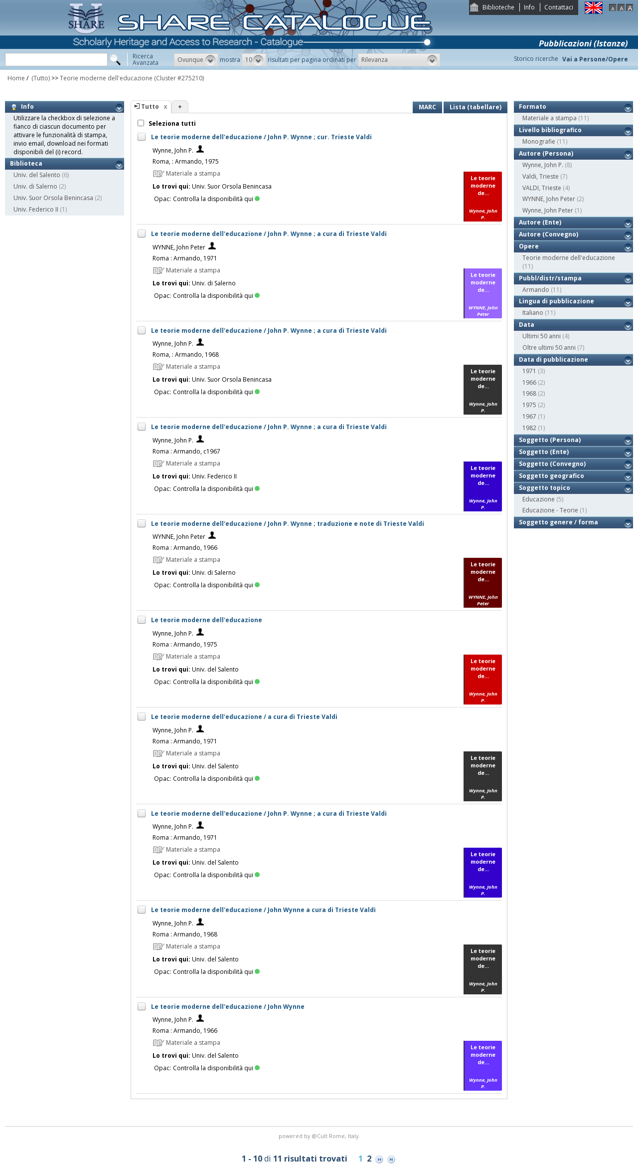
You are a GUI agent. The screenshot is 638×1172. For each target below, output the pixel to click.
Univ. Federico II (35, 209)
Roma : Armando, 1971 (185, 258)
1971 (529, 371)
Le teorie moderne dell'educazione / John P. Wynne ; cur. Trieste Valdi (261, 137)
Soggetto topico (544, 487)
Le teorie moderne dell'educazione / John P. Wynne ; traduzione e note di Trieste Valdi (287, 523)
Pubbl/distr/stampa (550, 278)
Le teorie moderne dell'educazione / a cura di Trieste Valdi (244, 716)
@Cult (320, 1136)
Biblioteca (26, 163)
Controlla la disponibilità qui (216, 199)
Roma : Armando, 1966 (185, 547)
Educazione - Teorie (550, 510)
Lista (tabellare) (475, 107)
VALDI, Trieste (541, 188)
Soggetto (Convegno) (552, 464)
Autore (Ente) (540, 222)
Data (526, 324)
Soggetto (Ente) (544, 452)
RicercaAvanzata (146, 59)
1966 (529, 382)
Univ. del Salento (36, 175)
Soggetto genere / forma (558, 522)
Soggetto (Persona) (550, 440)
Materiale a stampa (549, 118)
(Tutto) (40, 78)
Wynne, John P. (173, 150)
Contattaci (558, 7)
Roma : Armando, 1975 (185, 644)
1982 (529, 428)
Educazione (538, 499)
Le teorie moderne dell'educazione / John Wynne (228, 1006)
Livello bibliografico (550, 130)
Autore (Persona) (546, 153)
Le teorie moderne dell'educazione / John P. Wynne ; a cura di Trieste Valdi (269, 234)
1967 (529, 416)
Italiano (532, 312)
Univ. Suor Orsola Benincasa (53, 198)
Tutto (150, 106)
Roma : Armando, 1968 (185, 934)
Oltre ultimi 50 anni (549, 347)
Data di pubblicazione (553, 359)
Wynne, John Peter (547, 210)
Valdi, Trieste (540, 176)
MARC (427, 107)
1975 (529, 405)
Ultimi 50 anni (541, 336)
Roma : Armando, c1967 (186, 451)
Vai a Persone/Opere (595, 59)
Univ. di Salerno (35, 186)
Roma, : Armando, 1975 (186, 161)
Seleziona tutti (171, 123)
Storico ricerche (536, 58)
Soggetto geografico (551, 475)
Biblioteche (498, 7)
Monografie (538, 141)
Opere (529, 246)
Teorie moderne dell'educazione (106, 78)
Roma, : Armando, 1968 (186, 354)
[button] (196, 59)
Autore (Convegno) (548, 234)
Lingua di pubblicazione (556, 301)
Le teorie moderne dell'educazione (206, 620)
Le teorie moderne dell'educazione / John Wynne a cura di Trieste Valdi (263, 910)
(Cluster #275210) (179, 78)
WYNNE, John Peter (179, 247)
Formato (532, 106)
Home (16, 78)
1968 (529, 393)
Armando (535, 289)
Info (529, 7)
